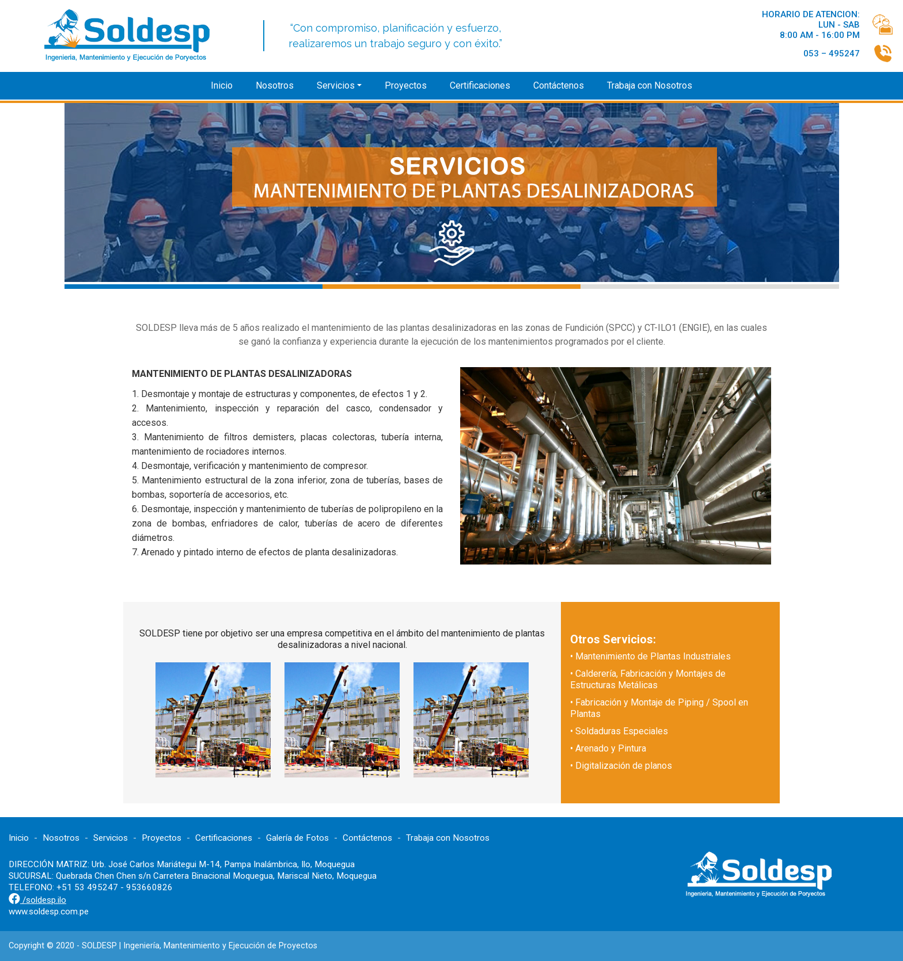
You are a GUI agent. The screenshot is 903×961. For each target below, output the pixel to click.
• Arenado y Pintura (608, 748)
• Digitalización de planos (621, 765)
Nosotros (275, 85)
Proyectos (406, 85)
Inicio (222, 85)
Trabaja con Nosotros (649, 85)
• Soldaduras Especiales (619, 731)
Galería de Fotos (297, 838)
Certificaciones (480, 85)
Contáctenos (558, 85)
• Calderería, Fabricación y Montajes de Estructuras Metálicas (648, 679)
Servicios (336, 85)
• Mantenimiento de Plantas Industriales (650, 656)
